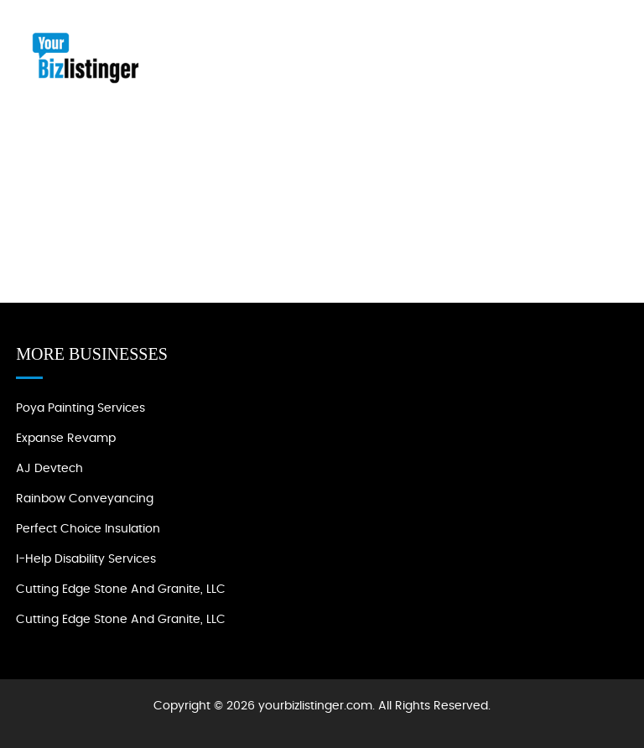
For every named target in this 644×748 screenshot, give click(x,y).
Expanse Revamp (66, 438)
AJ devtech (49, 469)
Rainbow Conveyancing (84, 499)
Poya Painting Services (80, 408)
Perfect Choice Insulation (88, 529)
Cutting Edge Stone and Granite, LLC (121, 589)
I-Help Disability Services (86, 559)
